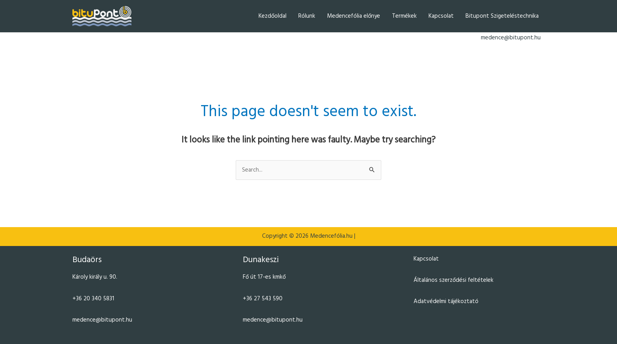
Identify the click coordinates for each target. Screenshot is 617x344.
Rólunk (306, 16)
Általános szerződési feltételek (453, 280)
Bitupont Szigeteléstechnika (502, 16)
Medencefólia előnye (353, 16)
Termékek (404, 16)
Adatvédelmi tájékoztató (446, 301)
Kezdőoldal (272, 16)
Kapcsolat (441, 16)
